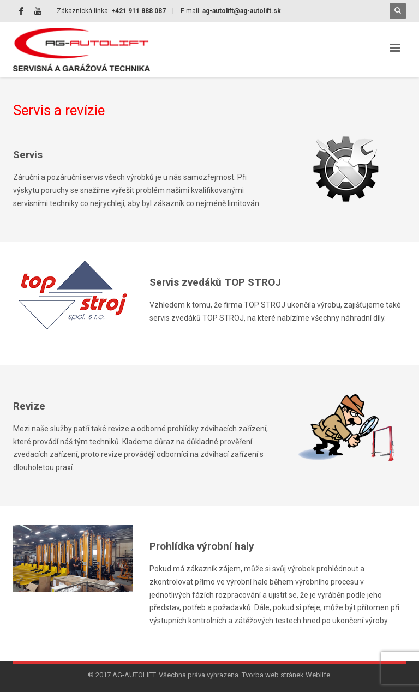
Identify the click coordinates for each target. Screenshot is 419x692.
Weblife (318, 675)
